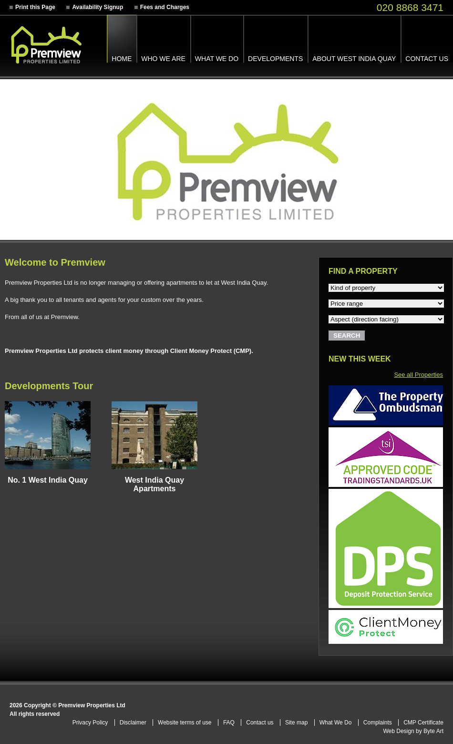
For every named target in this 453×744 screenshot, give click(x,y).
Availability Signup (97, 7)
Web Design (398, 731)
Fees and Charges (164, 7)
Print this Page (35, 7)
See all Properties (418, 374)
